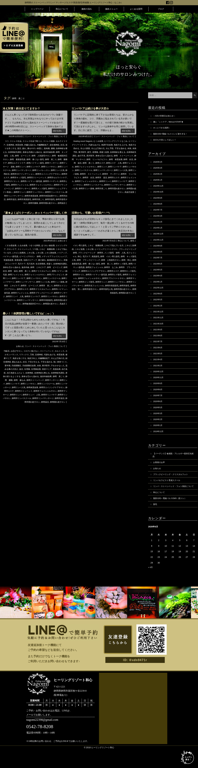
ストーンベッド (29, 252)
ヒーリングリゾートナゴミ (114, 252)
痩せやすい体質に (43, 148)
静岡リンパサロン (19, 170)
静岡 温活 (98, 163)
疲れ (32, 148)
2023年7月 (158, 263)
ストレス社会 (16, 141)
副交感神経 (61, 145)
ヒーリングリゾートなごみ (118, 141)
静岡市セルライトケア (43, 181)
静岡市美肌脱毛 (34, 203)
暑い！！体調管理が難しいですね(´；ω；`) (31, 324)
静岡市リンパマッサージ (17, 199)
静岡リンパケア (80, 170)
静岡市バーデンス (43, 185)
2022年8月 (158, 301)
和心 (95, 260)
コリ (7, 141)
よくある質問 (136, 9)
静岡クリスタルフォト (16, 278)
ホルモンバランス (16, 365)
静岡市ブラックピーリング (43, 300)
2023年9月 (158, 251)
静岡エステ (123, 163)
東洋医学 (94, 152)
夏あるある (32, 373)
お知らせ (61, 244)
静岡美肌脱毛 (110, 300)
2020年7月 (158, 407)
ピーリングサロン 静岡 (48, 260)
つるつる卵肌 (36, 249)
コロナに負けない (34, 362)
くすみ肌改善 (11, 249)
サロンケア (16, 252)
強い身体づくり (15, 376)
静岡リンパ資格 (107, 174)
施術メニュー (111, 9)
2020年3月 (158, 425)
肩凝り (14, 271)
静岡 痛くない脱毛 (57, 159)
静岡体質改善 (19, 402)
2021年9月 (158, 338)
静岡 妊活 (87, 163)
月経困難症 (36, 376)
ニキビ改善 (86, 252)
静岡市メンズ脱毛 (37, 192)
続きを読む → (58, 130)
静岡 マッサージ (98, 159)
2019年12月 (158, 444)
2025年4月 (158, 169)
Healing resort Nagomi (83, 141)
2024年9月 (158, 201)
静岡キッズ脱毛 (91, 271)
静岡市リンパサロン (38, 196)
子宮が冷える (49, 373)
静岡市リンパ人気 (124, 188)
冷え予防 (120, 148)
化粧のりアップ (55, 263)
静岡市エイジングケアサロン (28, 177)
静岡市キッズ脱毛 (109, 278)
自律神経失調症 (26, 152)
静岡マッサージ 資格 (36, 166)
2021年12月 (158, 319)
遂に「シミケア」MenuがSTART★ (169, 122)
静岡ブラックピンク (37, 282)
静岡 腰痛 (43, 391)
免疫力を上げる (128, 145)
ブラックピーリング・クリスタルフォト (172, 488)
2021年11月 (158, 325)
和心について (62, 9)
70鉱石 (7, 362)
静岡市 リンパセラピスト (109, 177)
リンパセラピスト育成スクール (167, 494)
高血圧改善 (129, 196)
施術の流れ (86, 9)
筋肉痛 (56, 148)
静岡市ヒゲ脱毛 (59, 185)
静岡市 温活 (79, 181)
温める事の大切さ (34, 380)
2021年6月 (158, 357)
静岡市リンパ (21, 196)
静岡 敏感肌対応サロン (17, 159)
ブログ (161, 9)
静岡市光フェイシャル (93, 293)
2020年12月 (158, 382)
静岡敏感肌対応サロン (32, 311)
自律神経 (58, 383)
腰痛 (62, 148)
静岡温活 (61, 206)
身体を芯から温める (121, 155)
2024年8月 (158, 207)
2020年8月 (158, 400)
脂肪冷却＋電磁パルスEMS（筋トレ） (171, 516)
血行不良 (97, 155)
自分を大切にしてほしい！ (165, 141)
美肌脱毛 (112, 260)
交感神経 (14, 145)
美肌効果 (19, 383)
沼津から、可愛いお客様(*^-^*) (93, 216)
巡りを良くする (16, 148)
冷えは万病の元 (108, 148)
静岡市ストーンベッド (21, 181)
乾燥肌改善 (32, 263)
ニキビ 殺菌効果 (54, 252)
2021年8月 (158, 344)
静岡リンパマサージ (57, 285)
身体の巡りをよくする (43, 387)
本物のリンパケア (35, 267)
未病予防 (85, 152)
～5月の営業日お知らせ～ (165, 116)
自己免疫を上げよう (43, 383)
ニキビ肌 (42, 256)
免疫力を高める (80, 148)
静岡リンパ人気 (34, 174)
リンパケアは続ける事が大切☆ (92, 108)
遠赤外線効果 (17, 391)
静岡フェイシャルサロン (112, 166)
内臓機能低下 (49, 145)
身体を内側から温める (45, 152)
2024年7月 (158, 213)
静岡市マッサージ (19, 192)
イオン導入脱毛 (80, 249)
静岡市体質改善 (37, 199)
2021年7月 (158, 350)
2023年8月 (158, 257)
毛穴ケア (48, 267)
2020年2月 (158, 432)
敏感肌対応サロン (17, 267)
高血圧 (64, 311)
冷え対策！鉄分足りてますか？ (23, 108)
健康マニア (16, 369)
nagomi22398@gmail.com (43, 739)
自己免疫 (28, 383)
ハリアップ (13, 260)
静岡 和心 (90, 267)
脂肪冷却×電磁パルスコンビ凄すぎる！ (171, 134)
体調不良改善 (113, 145)
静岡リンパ (53, 166)
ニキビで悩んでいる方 (116, 249)
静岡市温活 (21, 203)
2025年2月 (158, 176)
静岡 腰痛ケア (24, 163)
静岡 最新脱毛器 (38, 159)
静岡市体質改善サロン (56, 199)
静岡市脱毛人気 (111, 296)
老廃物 (108, 152)
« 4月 (150, 586)
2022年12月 (158, 294)
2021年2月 (158, 375)
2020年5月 (158, 419)
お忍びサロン (18, 362)
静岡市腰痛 (31, 206)
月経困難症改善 (49, 376)
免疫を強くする (29, 369)
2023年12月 (158, 238)
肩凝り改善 (117, 152)
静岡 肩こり (10, 163)
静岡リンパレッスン (16, 174)
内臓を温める (35, 145)
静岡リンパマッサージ (14, 289)
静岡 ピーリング (39, 155)
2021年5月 (158, 363)
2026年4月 (158, 163)
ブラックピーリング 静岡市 (104, 256)
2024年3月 (158, 219)
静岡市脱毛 (61, 203)
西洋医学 (107, 155)
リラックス (30, 365)
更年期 (26, 376)
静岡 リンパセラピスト (119, 159)
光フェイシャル (85, 260)
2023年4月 (158, 282)
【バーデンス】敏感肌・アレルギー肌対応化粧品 (174, 468)
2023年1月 (158, 288)
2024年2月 (158, 226)
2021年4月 (158, 369)
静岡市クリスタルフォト (38, 296)
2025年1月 (158, 182)
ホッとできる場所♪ (162, 128)
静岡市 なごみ (85, 274)
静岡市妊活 (9, 203)
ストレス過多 (52, 141)
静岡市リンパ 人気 (20, 303)
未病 (77, 152)
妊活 (5, 148)
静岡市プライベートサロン (102, 285)
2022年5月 (158, 307)
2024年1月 (158, 232)
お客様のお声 (159, 476)
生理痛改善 (61, 380)
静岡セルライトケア (42, 163)
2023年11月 (158, 244)
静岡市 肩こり (40, 293)
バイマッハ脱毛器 (27, 260)
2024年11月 (158, 188)
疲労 (102, 152)
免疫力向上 (43, 369)
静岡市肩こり (49, 203)
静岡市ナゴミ (124, 278)
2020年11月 (158, 388)
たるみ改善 (23, 249)
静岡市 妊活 (129, 177)
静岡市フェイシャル (12, 188)
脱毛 (132, 244)
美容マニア (8, 383)
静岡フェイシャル (92, 166)
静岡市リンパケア (105, 185)
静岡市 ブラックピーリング (107, 274)
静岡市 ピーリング (22, 293)
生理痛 (52, 380)
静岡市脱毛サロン (16, 206)
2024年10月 (158, 194)
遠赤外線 (58, 271)
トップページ (37, 9)
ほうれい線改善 (50, 249)
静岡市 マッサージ (86, 177)
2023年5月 (158, 276)
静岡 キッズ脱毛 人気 (18, 155)
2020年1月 (158, 438)
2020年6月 (158, 413)
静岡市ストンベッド (13, 405)
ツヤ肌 (41, 252)
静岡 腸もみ (56, 391)
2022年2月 (158, 313)
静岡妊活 (47, 174)
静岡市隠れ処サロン (46, 206)
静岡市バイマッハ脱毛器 (22, 185)
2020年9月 (158, 394)
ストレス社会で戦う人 (34, 141)
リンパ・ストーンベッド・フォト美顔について (43, 136)
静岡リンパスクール (38, 170)
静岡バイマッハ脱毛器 (38, 278)
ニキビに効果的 (29, 256)
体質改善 (24, 145)
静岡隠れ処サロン (51, 311)
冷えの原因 (94, 148)
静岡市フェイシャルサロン (35, 188)
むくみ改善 (100, 141)
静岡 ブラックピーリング (112, 263)
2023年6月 (158, 269)
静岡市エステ (49, 177)
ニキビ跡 (52, 256)
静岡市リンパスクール (14, 307)
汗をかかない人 (17, 380)
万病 (39, 365)
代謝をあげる (100, 145)
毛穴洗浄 (58, 267)
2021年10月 (158, 332)
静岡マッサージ (17, 166)
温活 (26, 148)
